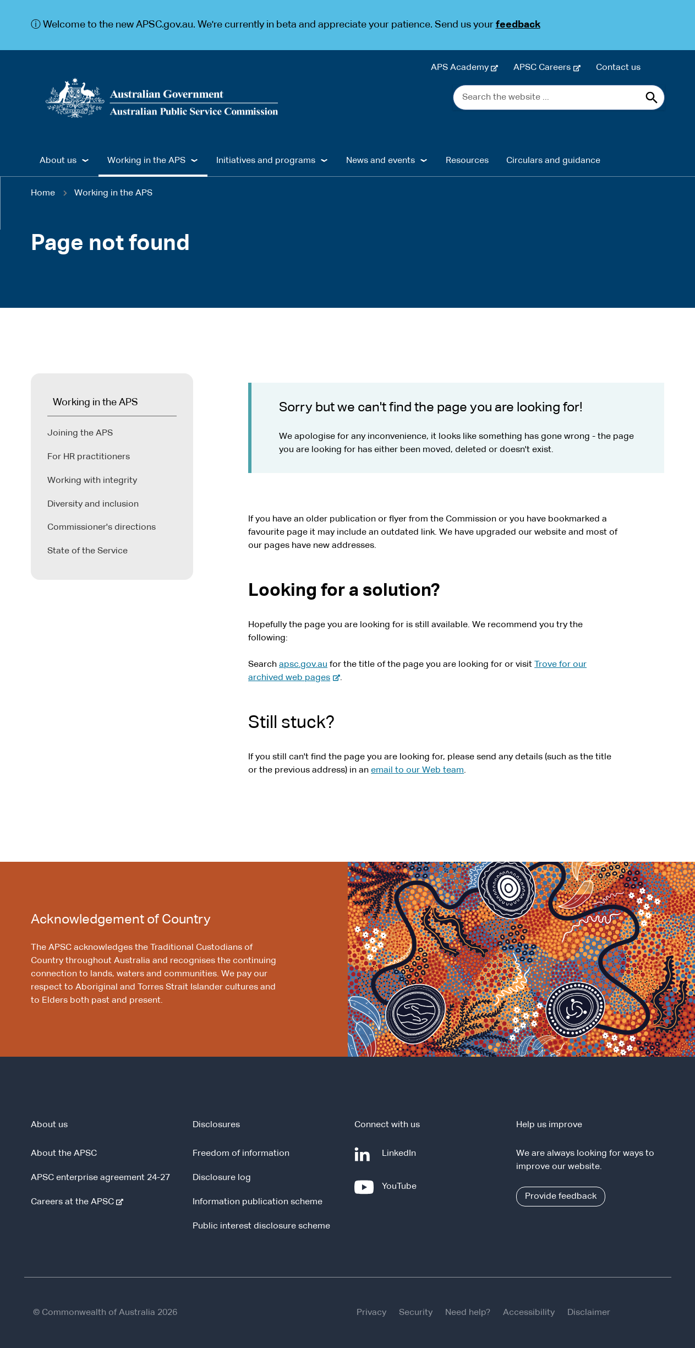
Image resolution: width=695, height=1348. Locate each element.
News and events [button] (380, 160)
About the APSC (64, 1153)
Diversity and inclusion (93, 504)
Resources (467, 160)
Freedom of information (241, 1153)
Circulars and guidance (553, 160)
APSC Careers (544, 67)
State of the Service (87, 551)
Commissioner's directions (101, 527)
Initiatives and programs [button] (265, 160)
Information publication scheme (257, 1202)
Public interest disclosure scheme (261, 1226)
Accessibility (529, 1312)
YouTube (401, 1191)
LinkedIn (401, 1158)
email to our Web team (417, 770)
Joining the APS (80, 433)
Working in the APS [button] (146, 160)
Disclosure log (222, 1177)
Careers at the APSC (74, 1202)
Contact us (618, 67)
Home (43, 193)
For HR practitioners (88, 457)
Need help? (467, 1312)
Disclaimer (588, 1312)
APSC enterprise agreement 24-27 (100, 1177)
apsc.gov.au (303, 664)
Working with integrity (92, 480)
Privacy (371, 1312)
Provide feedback (561, 1196)
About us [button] (58, 160)
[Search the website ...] (559, 97)
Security (416, 1312)
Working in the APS (113, 193)
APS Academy (462, 67)
